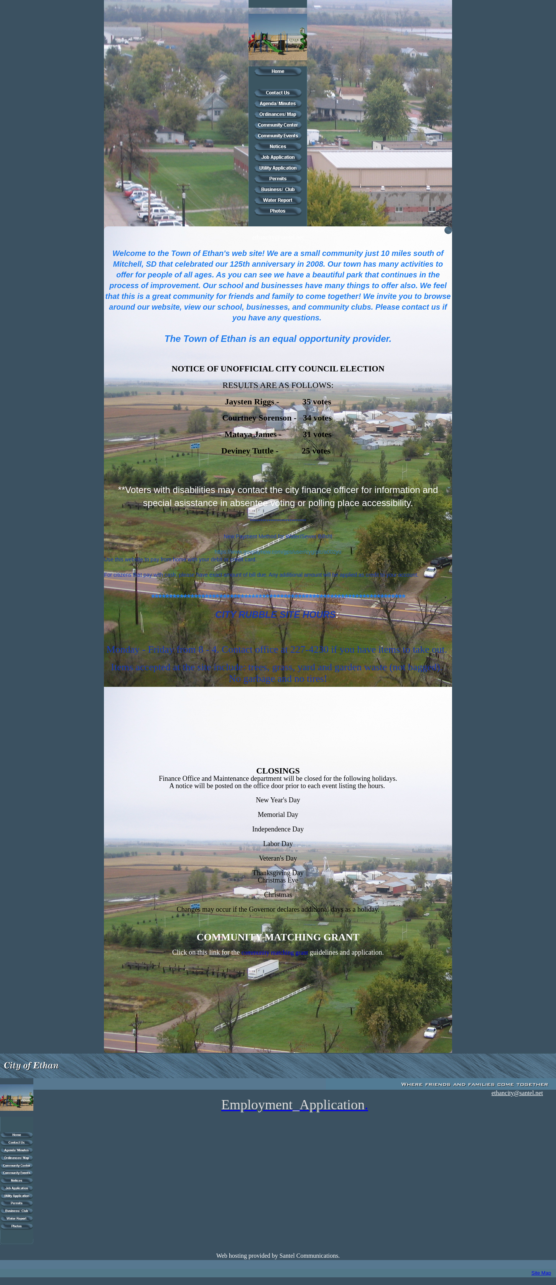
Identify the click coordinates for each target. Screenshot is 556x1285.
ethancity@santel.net (278, 237)
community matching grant (275, 952)
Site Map (541, 1273)
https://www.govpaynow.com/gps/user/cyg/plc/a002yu (278, 552)
